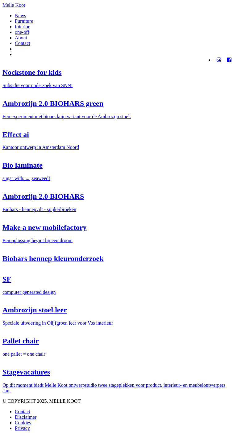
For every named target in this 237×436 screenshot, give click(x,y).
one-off (22, 32)
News (20, 15)
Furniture (24, 21)
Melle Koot (13, 5)
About (21, 37)
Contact (22, 43)
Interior (22, 26)
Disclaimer (25, 417)
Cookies (23, 422)
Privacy (22, 428)
